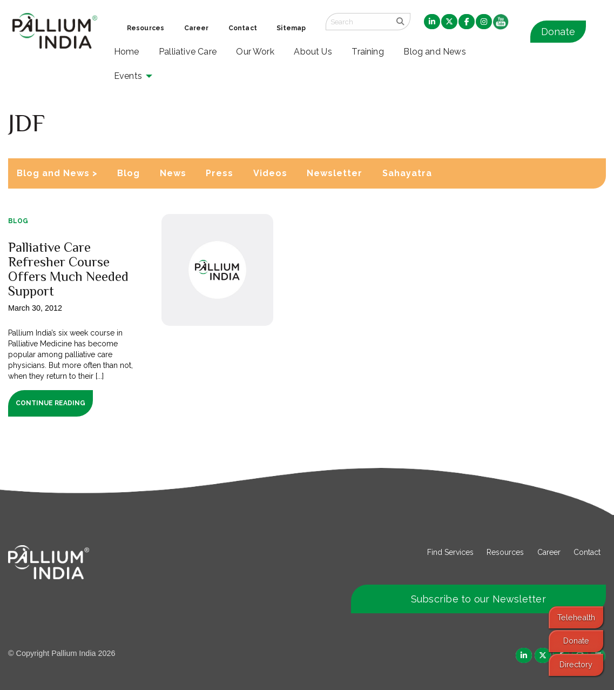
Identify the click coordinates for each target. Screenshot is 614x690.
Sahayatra (407, 173)
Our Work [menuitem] (255, 51)
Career (549, 552)
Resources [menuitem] (145, 28)
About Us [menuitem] (313, 51)
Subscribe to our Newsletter (478, 599)
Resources (505, 552)
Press (219, 173)
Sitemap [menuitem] (291, 28)
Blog (128, 173)
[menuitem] (432, 22)
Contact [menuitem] (242, 28)
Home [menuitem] (126, 51)
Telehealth (576, 617)
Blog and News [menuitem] (434, 51)
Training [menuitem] (368, 51)
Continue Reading (50, 403)
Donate (558, 31)
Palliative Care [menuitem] (188, 51)
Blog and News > (57, 173)
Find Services (450, 552)
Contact (586, 552)
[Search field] (358, 21)
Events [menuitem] (128, 76)
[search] (400, 21)
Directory (575, 664)
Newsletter (334, 173)
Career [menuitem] (196, 28)
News (173, 173)
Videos (270, 173)
